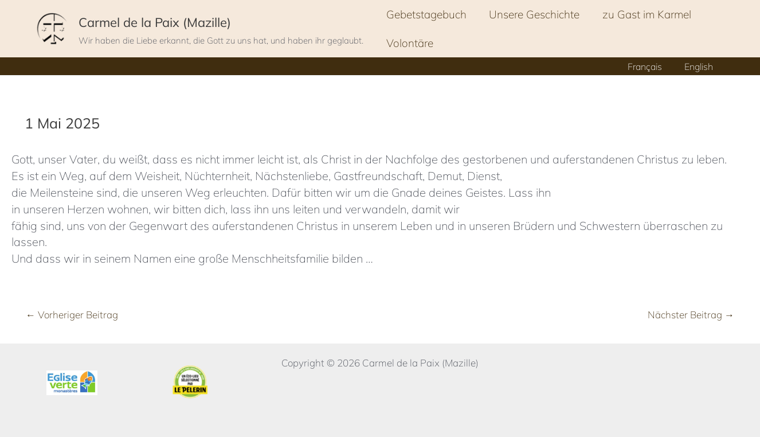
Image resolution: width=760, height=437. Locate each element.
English (700, 66)
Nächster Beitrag (691, 314)
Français (650, 66)
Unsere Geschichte (533, 14)
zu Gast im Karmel (644, 14)
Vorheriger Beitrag (72, 314)
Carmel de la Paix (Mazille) (155, 22)
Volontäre (409, 43)
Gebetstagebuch (426, 14)
